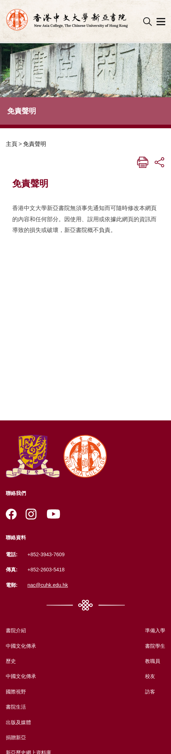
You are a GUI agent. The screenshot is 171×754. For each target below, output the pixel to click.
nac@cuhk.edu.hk (47, 585)
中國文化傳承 (21, 646)
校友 (150, 676)
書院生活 (16, 707)
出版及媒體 (18, 722)
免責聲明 (34, 144)
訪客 (150, 692)
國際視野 (16, 692)
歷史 (11, 661)
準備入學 (155, 630)
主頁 (11, 144)
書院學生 (155, 646)
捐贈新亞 (16, 737)
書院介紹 (16, 630)
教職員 (152, 661)
